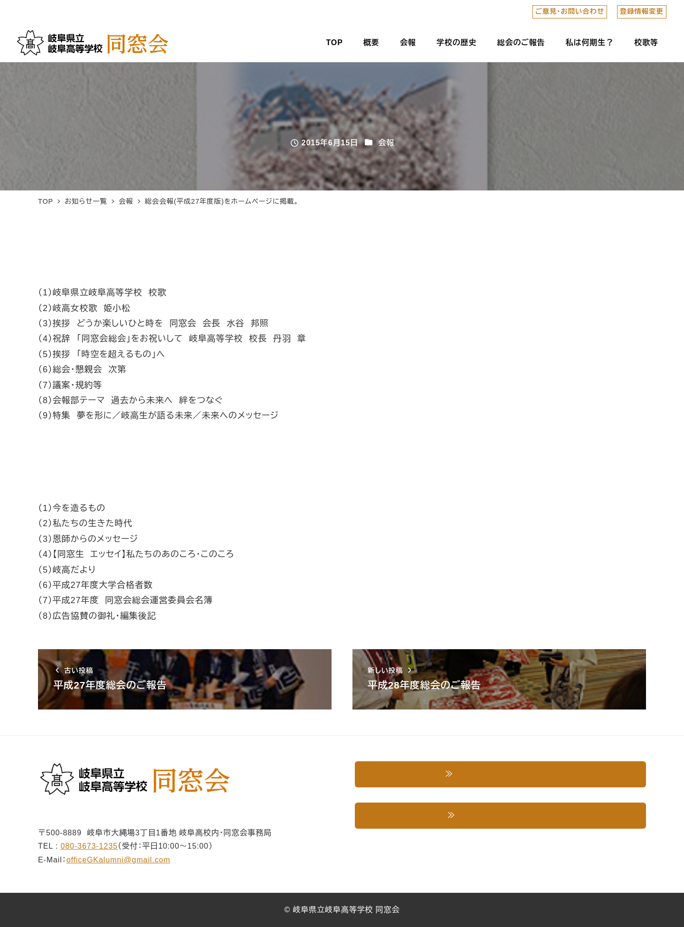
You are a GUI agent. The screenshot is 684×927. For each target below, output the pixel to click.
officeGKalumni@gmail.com (118, 860)
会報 (386, 143)
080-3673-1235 (89, 846)
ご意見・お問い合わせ (569, 11)
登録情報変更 (642, 11)
